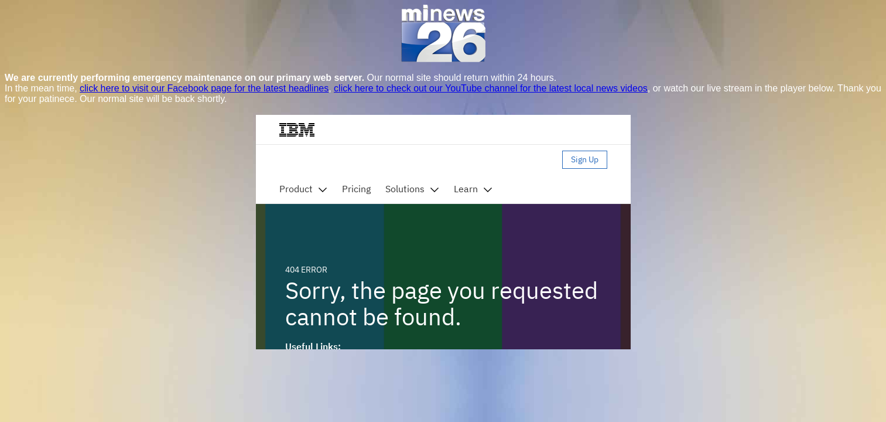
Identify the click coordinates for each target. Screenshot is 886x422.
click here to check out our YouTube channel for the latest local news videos (491, 88)
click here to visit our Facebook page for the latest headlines (204, 88)
